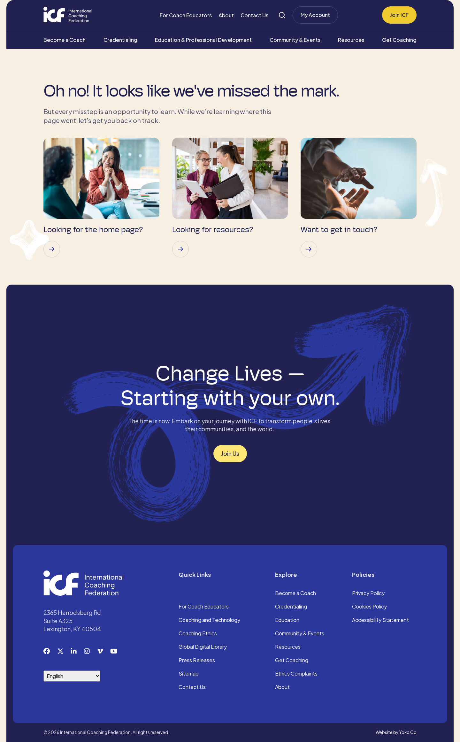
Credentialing (120, 39)
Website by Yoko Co (396, 732)
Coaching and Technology (209, 620)
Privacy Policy (368, 593)
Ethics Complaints (296, 674)
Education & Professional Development (203, 39)
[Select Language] (71, 676)
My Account (315, 14)
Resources (351, 39)
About (226, 15)
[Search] (282, 15)
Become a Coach (64, 39)
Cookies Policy (369, 607)
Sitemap (189, 674)
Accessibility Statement (380, 620)
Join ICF (399, 14)
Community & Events (295, 39)
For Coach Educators (186, 15)
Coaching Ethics (198, 634)
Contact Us (254, 15)
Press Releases (197, 660)
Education (287, 620)
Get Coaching (399, 39)
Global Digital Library (203, 647)
